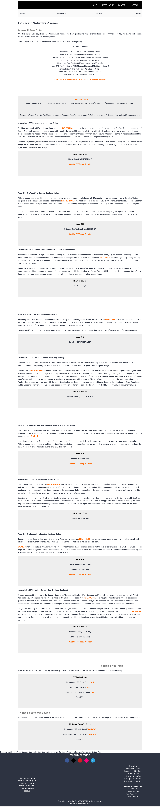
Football (122, 5)
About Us (27, 792)
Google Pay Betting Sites (132, 772)
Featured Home (51, 752)
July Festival (76, 752)
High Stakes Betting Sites (133, 777)
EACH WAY (91, 729)
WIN (92, 682)
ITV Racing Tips (64, 752)
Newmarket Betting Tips (91, 752)
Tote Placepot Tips (132, 795)
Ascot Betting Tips (13, 752)
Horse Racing (107, 5)
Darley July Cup (38, 752)
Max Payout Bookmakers (132, 779)
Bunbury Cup (27, 752)
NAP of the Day (133, 797)
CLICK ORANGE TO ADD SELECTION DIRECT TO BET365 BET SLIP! (80, 80)
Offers (134, 5)
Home (94, 5)
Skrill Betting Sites (133, 774)
